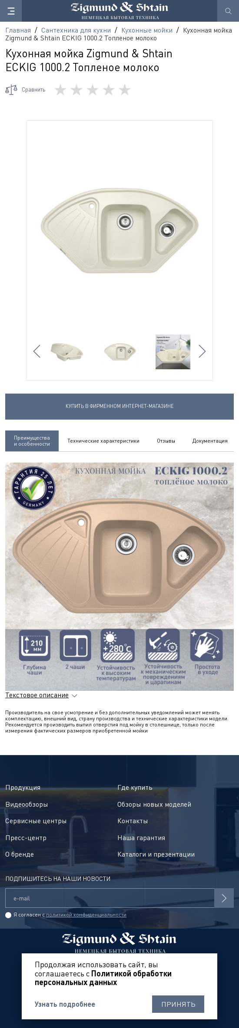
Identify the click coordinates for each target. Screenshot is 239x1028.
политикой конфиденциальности (86, 914)
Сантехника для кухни (76, 30)
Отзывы (166, 440)
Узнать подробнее (65, 1004)
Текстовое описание (37, 695)
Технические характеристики (103, 440)
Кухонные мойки (147, 30)
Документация (210, 440)
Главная (18, 30)
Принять (178, 1004)
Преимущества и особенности (32, 440)
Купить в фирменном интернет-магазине (120, 406)
